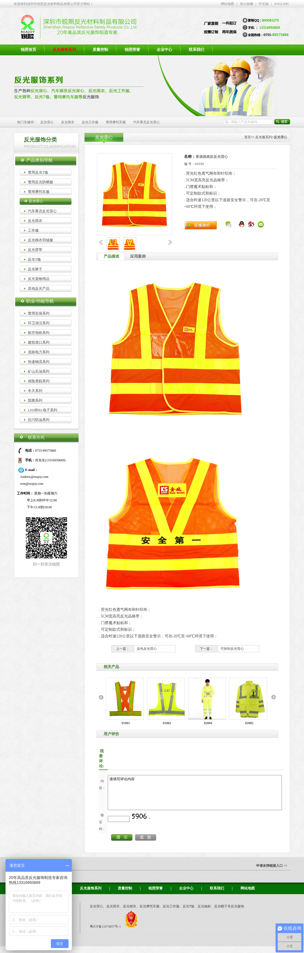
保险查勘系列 (38, 381)
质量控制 (100, 50)
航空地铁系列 (38, 333)
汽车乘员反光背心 (146, 122)
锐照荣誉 (132, 50)
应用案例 (138, 256)
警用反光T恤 (38, 172)
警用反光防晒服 (40, 182)
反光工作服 (90, 122)
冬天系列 (35, 391)
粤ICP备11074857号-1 (106, 933)
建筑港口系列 (38, 342)
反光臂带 (35, 250)
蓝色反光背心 (147, 649)
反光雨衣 (67, 122)
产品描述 (111, 256)
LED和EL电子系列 (42, 410)
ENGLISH (281, 4)
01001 (126, 723)
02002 (249, 723)
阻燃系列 (35, 400)
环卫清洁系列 (38, 323)
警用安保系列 (38, 313)
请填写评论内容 (205, 796)
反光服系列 (263, 137)
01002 (167, 723)
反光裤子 (35, 269)
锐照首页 (28, 50)
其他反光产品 (38, 288)
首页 (247, 137)
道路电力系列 (38, 352)
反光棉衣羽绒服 (40, 240)
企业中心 (164, 50)
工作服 (33, 230)
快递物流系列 (38, 362)
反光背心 (47, 122)
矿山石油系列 (38, 371)
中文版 (264, 4)
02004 (208, 723)
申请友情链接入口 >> (271, 872)
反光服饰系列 (90, 895)
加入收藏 (246, 4)
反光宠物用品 (38, 279)
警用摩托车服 (116, 122)
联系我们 (196, 50)
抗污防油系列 (38, 420)
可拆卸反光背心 (232, 649)
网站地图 (227, 4)
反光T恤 (34, 259)
